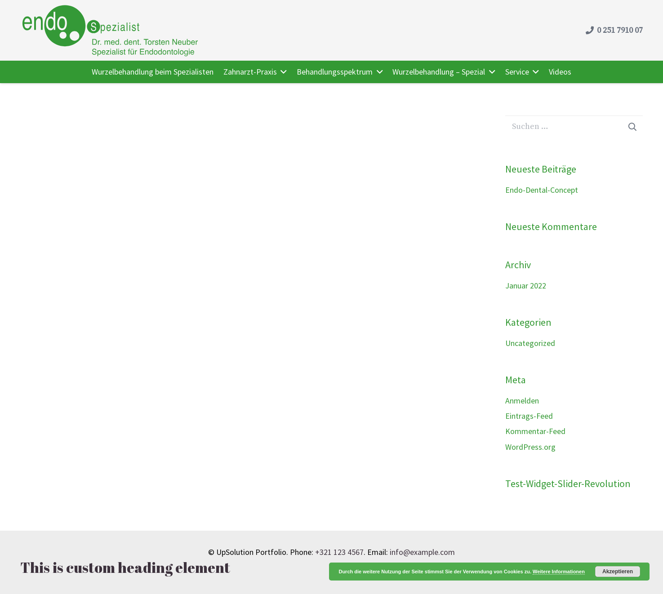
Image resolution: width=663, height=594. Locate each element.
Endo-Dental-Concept (541, 190)
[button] (282, 72)
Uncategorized (530, 343)
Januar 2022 (525, 285)
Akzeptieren (617, 571)
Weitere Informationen (559, 571)
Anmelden (522, 400)
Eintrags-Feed (529, 416)
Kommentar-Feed (535, 431)
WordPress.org (530, 447)
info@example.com (422, 552)
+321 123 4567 (339, 552)
